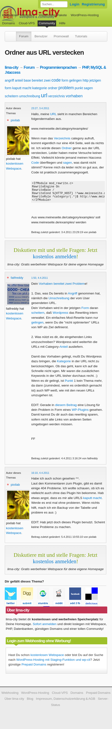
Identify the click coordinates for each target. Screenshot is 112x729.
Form (85, 312)
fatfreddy (17, 282)
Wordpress (60, 317)
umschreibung (29, 96)
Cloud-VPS (27, 23)
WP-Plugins (80, 414)
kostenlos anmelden (54, 261)
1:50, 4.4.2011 (39, 282)
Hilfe (62, 23)
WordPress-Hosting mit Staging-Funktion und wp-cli (53, 664)
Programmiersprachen (58, 67)
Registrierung (93, 4)
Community (47, 23)
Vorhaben (46, 288)
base (27, 80)
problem (66, 87)
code (56, 80)
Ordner (67, 148)
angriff (9, 80)
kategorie (39, 88)
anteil (19, 80)
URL (53, 114)
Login (74, 4)
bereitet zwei (41, 80)
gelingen (75, 80)
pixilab (15, 120)
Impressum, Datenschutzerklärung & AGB (65, 703)
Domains (8, 23)
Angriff (72, 297)
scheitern (11, 96)
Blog (30, 703)
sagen (88, 88)
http (86, 80)
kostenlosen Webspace (47, 659)
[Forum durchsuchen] (54, 4)
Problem (79, 288)
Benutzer (40, 36)
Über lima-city (14, 703)
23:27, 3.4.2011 (40, 108)
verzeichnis (56, 96)
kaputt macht (21, 88)
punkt (79, 88)
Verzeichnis (62, 138)
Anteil (64, 351)
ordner (52, 88)
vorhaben (74, 96)
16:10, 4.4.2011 (40, 477)
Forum (23, 36)
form (65, 80)
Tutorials (81, 36)
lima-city (11, 67)
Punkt (69, 385)
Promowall (61, 36)
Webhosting (10, 697)
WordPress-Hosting (85, 15)
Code (35, 162)
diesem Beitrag (66, 409)
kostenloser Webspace (18, 15)
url (44, 95)
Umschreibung (59, 302)
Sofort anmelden (45, 628)
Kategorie (64, 365)
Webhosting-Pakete (53, 15)
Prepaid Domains (33, 668)
